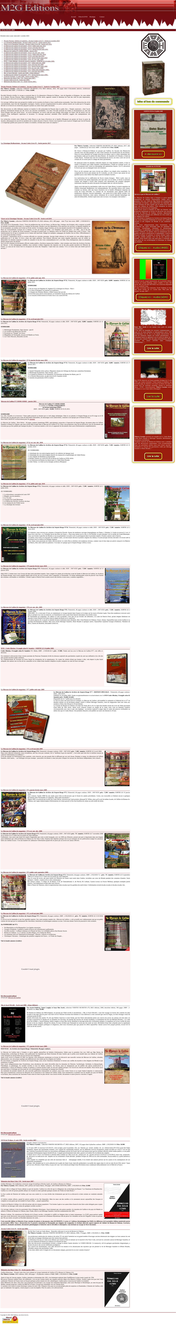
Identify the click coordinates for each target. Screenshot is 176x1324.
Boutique (92, 17)
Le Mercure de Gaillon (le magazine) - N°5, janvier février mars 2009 (25, 66)
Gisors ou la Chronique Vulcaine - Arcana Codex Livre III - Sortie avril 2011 (28, 44)
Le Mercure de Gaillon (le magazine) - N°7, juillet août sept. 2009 (24, 63)
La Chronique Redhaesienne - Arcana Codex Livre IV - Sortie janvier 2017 (27, 42)
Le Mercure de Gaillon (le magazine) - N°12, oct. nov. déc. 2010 (24, 52)
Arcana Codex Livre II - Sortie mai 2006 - (17, 80)
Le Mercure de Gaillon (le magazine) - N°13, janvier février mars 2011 (26, 49)
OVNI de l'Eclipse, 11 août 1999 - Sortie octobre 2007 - (21, 76)
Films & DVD (83, 17)
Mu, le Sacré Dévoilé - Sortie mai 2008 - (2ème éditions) (21, 73)
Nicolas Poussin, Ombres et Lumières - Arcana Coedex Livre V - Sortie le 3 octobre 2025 (32, 41)
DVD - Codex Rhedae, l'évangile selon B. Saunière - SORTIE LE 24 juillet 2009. (29, 61)
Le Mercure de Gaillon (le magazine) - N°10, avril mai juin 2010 (24, 56)
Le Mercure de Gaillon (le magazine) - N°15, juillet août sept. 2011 (25, 46)
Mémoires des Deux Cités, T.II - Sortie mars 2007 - (20, 78)
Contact (101, 17)
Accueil (73, 17)
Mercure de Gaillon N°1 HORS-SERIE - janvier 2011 (20, 51)
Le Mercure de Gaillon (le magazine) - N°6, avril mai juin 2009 (24, 64)
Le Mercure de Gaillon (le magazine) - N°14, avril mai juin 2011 (24, 47)
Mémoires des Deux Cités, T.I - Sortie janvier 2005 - (20, 81)
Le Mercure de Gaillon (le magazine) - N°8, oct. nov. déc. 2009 (23, 59)
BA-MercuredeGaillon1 (9, 1132)
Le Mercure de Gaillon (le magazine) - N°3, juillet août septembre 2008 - (26, 69)
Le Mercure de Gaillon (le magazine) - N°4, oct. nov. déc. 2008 (23, 68)
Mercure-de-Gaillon (14, 997)
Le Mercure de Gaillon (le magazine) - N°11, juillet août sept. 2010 (25, 54)
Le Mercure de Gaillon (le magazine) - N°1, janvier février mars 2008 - (26, 75)
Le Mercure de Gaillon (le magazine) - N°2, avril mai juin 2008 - (24, 71)
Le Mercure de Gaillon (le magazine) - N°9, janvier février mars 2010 (25, 58)
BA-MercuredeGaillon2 (9, 996)
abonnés (32, 419)
